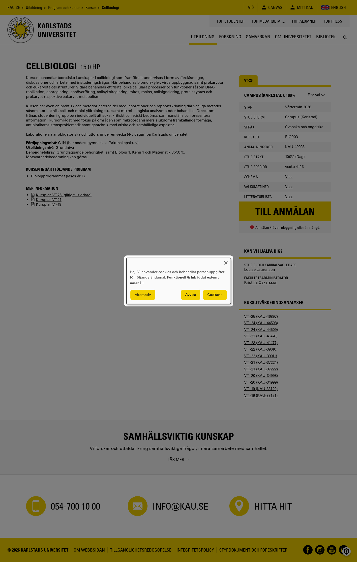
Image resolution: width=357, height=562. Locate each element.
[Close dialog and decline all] (226, 261)
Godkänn (215, 295)
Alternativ (143, 295)
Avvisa (190, 295)
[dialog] (178, 281)
